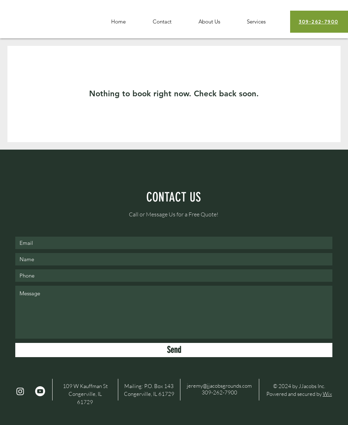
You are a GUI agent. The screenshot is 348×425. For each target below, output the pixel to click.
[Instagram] (20, 391)
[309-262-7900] (319, 22)
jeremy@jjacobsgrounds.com (219, 385)
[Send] (173, 350)
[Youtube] (40, 391)
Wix (327, 394)
